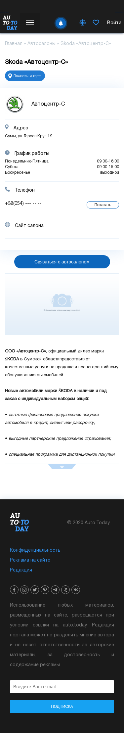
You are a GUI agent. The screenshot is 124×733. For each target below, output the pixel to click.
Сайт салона (29, 226)
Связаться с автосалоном (62, 261)
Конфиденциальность (35, 550)
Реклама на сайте (30, 560)
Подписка (62, 706)
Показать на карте (25, 75)
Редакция (21, 570)
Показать (102, 205)
